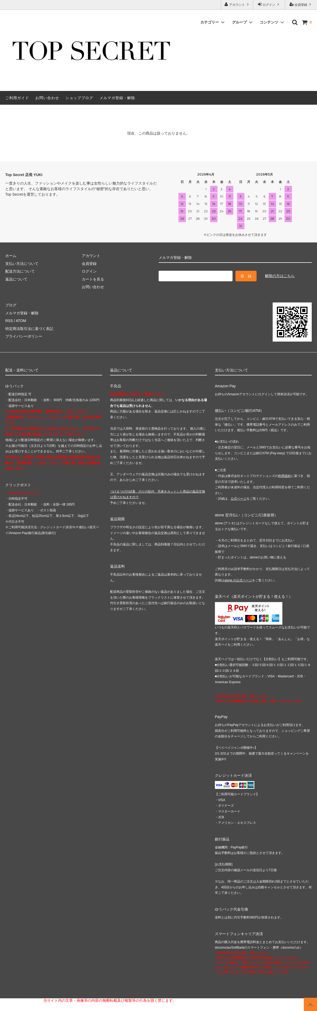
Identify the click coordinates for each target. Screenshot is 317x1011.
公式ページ (239, 498)
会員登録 (301, 4)
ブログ (10, 305)
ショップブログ (79, 98)
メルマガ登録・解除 (117, 98)
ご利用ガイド (17, 98)
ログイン (269, 4)
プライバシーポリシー (23, 336)
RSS (9, 321)
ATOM (21, 321)
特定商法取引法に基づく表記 (29, 329)
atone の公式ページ (238, 580)
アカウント (237, 4)
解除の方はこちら (280, 276)
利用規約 (284, 476)
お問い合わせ (47, 98)
